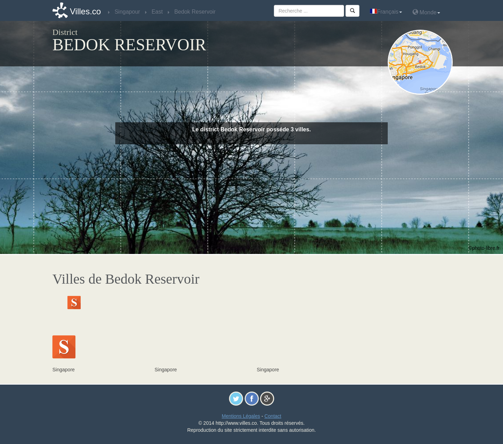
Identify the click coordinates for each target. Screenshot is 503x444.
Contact (272, 416)
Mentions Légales (241, 416)
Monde (426, 12)
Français (386, 12)
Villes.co (85, 11)
